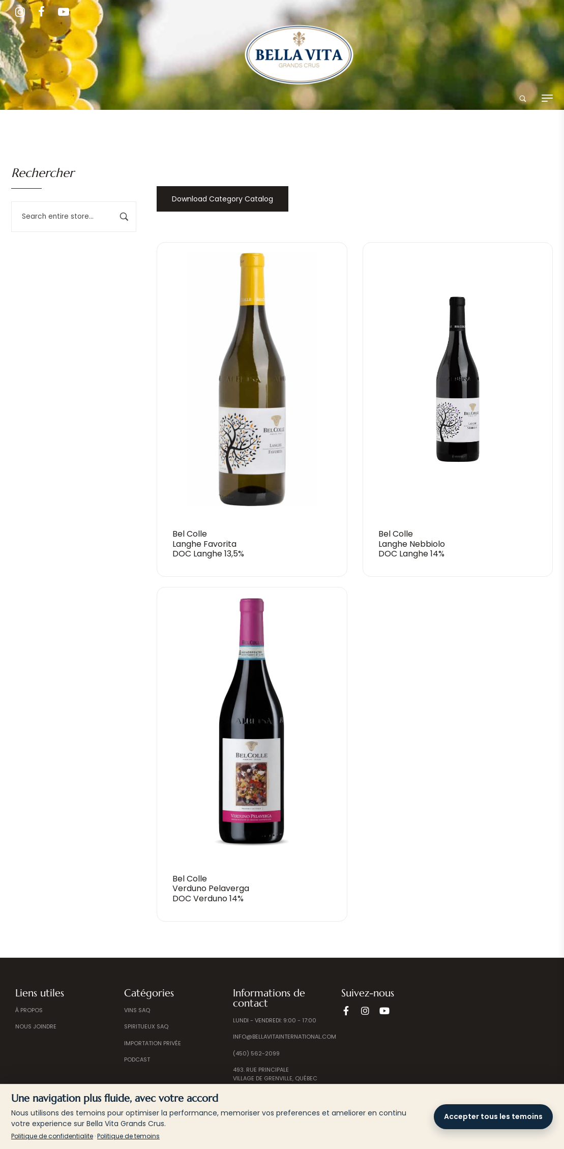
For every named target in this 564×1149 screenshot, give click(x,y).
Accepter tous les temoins (493, 1116)
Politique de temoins (128, 1136)
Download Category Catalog (222, 199)
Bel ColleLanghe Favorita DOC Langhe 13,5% (208, 543)
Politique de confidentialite (52, 1136)
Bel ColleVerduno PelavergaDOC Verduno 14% (210, 888)
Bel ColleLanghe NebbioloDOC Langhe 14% (411, 543)
